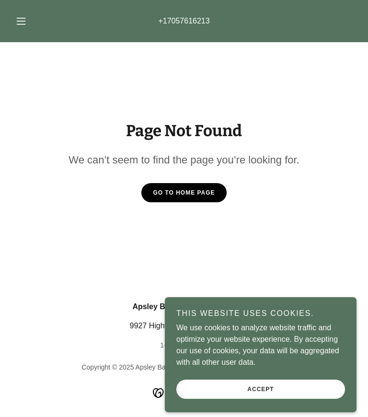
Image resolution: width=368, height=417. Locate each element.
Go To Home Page (184, 192)
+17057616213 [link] (183, 21)
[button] (26, 21)
